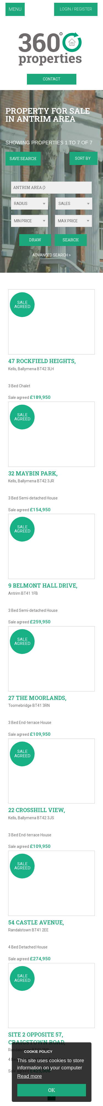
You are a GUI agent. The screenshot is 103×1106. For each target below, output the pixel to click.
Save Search (23, 158)
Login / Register (76, 9)
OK (51, 1090)
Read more (29, 1076)
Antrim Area (30, 187)
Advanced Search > (51, 255)
